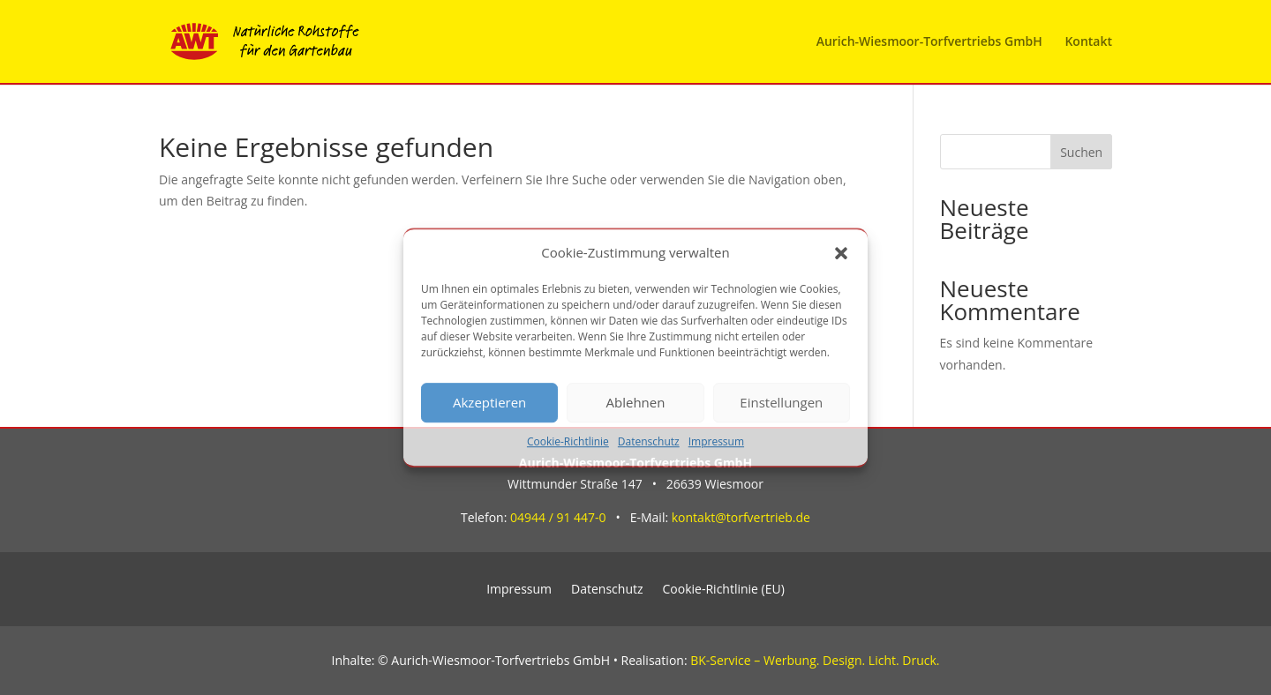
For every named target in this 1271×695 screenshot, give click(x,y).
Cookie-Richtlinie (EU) (724, 590)
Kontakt (1088, 42)
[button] (841, 253)
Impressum (716, 441)
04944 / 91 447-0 (558, 517)
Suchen (1081, 152)
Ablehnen (636, 403)
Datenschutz (649, 441)
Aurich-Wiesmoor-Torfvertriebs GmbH (929, 42)
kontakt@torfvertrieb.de (741, 517)
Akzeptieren (489, 403)
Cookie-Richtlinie (568, 441)
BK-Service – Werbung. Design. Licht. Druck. (814, 660)
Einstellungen (781, 403)
